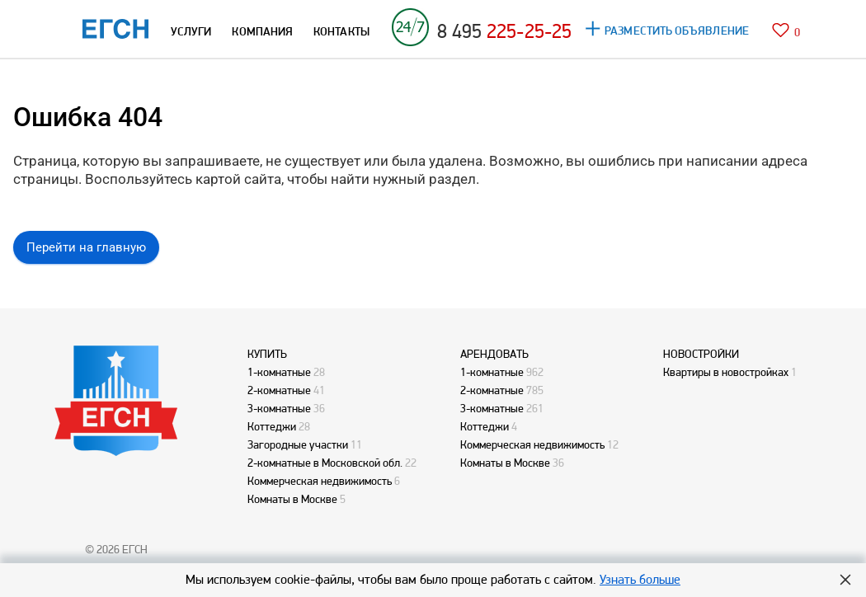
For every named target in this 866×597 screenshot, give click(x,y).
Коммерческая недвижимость (319, 480)
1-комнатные (279, 371)
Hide (845, 579)
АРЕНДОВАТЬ (494, 353)
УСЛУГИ (191, 31)
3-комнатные (279, 408)
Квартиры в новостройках (725, 371)
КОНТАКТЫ (341, 31)
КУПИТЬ (267, 353)
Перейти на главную (86, 247)
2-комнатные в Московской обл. (324, 462)
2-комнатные (279, 390)
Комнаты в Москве (292, 498)
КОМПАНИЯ (262, 31)
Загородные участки (297, 444)
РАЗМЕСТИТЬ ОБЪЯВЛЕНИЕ (677, 30)
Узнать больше (640, 579)
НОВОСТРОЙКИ (701, 353)
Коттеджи (271, 426)
